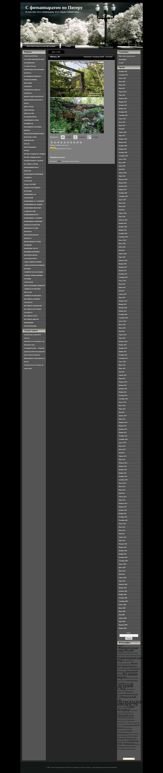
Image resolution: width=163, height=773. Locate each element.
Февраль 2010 (123, 584)
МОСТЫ (27, 144)
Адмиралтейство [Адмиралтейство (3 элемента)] (133, 653)
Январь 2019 (123, 223)
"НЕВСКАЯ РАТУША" (31, 56)
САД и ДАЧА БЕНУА (30, 258)
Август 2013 (122, 442)
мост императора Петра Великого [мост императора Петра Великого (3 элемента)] (127, 736)
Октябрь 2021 (123, 112)
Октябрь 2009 (123, 598)
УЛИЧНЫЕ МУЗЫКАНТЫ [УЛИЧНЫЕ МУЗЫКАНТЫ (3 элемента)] (125, 718)
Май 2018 (122, 250)
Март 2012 (122, 500)
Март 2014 (122, 419)
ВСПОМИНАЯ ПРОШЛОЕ (32, 76)
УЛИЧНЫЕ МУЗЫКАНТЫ (32, 295)
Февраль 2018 (123, 260)
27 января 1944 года (30, 66)
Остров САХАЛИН (30, 184)
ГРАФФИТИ (28, 86)
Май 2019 (122, 210)
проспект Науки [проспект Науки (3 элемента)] (122, 741)
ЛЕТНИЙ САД (28, 123)
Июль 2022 (122, 81)
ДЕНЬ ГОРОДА (29, 106)
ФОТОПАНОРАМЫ (30, 326)
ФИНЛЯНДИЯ (28, 322)
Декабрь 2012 (123, 469)
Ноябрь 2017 (122, 270)
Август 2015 (122, 361)
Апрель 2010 (122, 577)
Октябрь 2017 (123, 274)
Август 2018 (122, 240)
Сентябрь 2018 (123, 237)
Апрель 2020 (122, 172)
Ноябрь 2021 (122, 108)
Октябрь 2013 (123, 436)
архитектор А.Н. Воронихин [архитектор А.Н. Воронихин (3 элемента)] (126, 720)
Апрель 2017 (122, 294)
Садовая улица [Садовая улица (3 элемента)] (121, 707)
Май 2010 (122, 574)
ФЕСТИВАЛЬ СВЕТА (31, 316)
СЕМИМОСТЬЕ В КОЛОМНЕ (33, 272)
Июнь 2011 (122, 530)
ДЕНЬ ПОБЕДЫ (29, 110)
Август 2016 (122, 321)
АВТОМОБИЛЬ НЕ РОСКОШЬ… (34, 69)
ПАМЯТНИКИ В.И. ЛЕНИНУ (33, 204)
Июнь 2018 (122, 247)
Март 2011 (122, 540)
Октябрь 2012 (123, 476)
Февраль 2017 (123, 301)
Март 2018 (122, 257)
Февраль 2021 (123, 139)
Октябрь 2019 (123, 193)
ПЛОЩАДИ (28, 245)
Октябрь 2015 (123, 355)
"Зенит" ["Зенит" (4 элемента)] (120, 645)
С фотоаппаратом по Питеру (54, 7)
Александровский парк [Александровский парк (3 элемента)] (133, 655)
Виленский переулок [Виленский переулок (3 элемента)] (123, 669)
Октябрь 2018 (123, 233)
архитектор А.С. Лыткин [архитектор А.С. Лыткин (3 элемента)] (125, 723)
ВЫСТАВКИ (28, 83)
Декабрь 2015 (123, 348)
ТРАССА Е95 (28, 292)
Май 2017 (122, 291)
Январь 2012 (123, 507)
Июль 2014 (122, 405)
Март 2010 (122, 581)
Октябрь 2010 (123, 557)
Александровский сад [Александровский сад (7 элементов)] (129, 659)
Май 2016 (122, 331)
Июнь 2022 (122, 85)
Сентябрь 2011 (123, 520)
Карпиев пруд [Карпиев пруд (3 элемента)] (121, 680)
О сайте (68, 46)
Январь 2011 (122, 547)
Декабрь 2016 (123, 307)
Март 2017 (122, 297)
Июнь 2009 (122, 611)
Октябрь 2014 (123, 395)
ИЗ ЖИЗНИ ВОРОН (30, 117)
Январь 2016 (123, 345)
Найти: (129, 633)
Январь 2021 (123, 142)
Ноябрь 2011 (122, 513)
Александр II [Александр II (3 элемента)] (121, 655)
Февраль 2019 (123, 220)
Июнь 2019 (122, 206)
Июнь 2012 (122, 490)
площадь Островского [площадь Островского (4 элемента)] (127, 738)
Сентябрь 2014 (123, 399)
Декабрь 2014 (123, 388)
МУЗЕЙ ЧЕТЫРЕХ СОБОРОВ (33, 160)
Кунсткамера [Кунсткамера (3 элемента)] (129, 683)
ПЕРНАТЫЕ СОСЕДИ (31, 228)
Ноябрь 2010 (122, 554)
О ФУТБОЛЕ (28, 181)
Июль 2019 (122, 203)
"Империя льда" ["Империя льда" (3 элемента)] (122, 653)
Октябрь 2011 (123, 517)
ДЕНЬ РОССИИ (29, 113)
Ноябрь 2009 (122, 594)
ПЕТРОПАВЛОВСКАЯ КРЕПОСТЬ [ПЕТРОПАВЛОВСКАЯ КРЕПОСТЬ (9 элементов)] (137, 703)
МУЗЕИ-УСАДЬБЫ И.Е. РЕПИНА (34, 154)
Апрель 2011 (122, 537)
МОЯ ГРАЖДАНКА (30, 147)
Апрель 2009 (122, 618)
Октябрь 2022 (123, 71)
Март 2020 (122, 176)
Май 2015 (122, 372)
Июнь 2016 (122, 328)
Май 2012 (122, 493)
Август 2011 (122, 523)
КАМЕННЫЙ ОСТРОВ (31, 120)
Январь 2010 (123, 587)
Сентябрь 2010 (123, 560)
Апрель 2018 (122, 253)
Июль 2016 (122, 324)
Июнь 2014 (122, 409)
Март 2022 (122, 95)
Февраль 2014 (123, 422)
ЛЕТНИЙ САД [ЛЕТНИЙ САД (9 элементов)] (125, 687)
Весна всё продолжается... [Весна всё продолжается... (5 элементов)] (128, 665)
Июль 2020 (122, 162)
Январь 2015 (123, 385)
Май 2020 (122, 169)
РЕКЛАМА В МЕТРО (31, 255)
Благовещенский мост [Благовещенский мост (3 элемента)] (124, 664)
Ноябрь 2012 (122, 473)
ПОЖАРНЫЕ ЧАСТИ (31, 248)
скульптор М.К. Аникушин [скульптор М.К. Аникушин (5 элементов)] (128, 742)
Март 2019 (122, 216)
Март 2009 (122, 621)
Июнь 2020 (122, 166)
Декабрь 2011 (123, 510)
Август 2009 (122, 604)
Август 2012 (122, 483)
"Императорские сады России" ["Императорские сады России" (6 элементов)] (127, 649)
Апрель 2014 (122, 415)
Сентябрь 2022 (123, 75)
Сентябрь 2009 (123, 601)
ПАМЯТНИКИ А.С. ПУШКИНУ (34, 201)
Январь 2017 (123, 304)
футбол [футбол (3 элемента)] (133, 749)
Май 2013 (122, 453)
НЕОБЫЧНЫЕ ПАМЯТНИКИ (33, 174)
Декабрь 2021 (123, 105)
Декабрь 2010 (123, 550)
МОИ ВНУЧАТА (29, 140)
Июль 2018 (122, 243)
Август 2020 (122, 159)
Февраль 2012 (123, 503)
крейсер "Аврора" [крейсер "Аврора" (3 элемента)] (133, 733)
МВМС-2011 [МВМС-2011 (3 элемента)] (121, 692)
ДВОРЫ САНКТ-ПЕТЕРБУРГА (34, 96)
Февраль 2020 (123, 179)
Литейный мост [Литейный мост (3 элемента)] (130, 689)
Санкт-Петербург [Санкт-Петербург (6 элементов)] (126, 708)
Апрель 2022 (122, 91)
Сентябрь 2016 (123, 318)
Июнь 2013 (122, 449)
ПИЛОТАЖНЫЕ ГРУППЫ (32, 241)
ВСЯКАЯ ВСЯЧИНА (30, 79)
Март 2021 (122, 135)
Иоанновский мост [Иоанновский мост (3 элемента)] (132, 678)
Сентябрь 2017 (123, 277)
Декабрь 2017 (123, 267)
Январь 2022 (123, 102)
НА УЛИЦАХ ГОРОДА (31, 164)
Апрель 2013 (122, 456)
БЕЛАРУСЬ (27, 73)
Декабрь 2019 (123, 186)
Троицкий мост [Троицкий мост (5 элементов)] (125, 715)
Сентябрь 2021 (123, 115)
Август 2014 (122, 402)
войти (59, 161)
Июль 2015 (122, 365)
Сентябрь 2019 (123, 196)
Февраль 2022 (123, 98)
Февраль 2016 (123, 341)
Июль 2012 (122, 486)
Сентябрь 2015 (123, 358)
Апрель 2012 (122, 496)
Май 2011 (122, 533)
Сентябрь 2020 (123, 156)
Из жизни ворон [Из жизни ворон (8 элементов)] (127, 675)
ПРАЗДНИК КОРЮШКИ (32, 252)
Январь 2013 (123, 466)
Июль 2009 (122, 608)
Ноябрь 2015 (122, 351)
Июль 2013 (122, 446)
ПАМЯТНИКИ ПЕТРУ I (31, 214)
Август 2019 (122, 199)
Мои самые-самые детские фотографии (41, 46)
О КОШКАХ (28, 177)
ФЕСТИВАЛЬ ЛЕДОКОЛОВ (33, 306)
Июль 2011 (122, 527)
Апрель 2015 (122, 375)
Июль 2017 (122, 284)
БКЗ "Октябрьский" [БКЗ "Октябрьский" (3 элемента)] (128, 661)
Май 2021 (122, 129)
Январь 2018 (123, 264)
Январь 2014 (123, 426)
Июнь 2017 (122, 287)
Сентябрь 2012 (123, 480)
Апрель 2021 (122, 132)
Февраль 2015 (123, 382)
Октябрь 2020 (123, 152)
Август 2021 (122, 118)
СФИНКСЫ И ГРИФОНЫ (32, 289)
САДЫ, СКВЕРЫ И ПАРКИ (32, 262)
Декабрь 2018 (123, 226)
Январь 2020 (123, 183)
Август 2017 (122, 280)
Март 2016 (122, 338)
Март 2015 (122, 378)
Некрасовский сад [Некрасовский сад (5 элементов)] (126, 698)
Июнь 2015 (122, 368)
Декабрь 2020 (123, 145)
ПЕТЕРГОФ (28, 231)
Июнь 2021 (122, 125)
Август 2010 (122, 564)
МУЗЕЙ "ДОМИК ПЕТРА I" (33, 157)
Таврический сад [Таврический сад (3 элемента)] (128, 713)
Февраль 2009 (123, 625)
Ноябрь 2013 (122, 432)
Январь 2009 (123, 628)
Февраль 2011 (123, 544)
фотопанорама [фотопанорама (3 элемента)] (126, 749)
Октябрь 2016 (123, 314)
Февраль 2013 (123, 463)
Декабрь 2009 (123, 591)
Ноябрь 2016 (122, 311)
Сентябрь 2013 (123, 439)
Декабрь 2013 (123, 429)
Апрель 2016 (122, 334)
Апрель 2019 (122, 213)
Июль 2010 (122, 567)
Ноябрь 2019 (122, 189)
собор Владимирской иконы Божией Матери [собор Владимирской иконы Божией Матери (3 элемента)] (128, 746)
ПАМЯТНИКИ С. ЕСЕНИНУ (33, 218)
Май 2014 (122, 412)
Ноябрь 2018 (122, 230)
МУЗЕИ (26, 150)
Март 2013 (122, 459)
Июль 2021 (122, 122)
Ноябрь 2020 (122, 149)
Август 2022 (122, 78)
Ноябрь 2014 (122, 392)
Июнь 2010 (122, 571)
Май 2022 (122, 88)
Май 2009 (122, 614)
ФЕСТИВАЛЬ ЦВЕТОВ (31, 319)
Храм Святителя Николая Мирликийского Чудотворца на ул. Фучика (34, 358)
